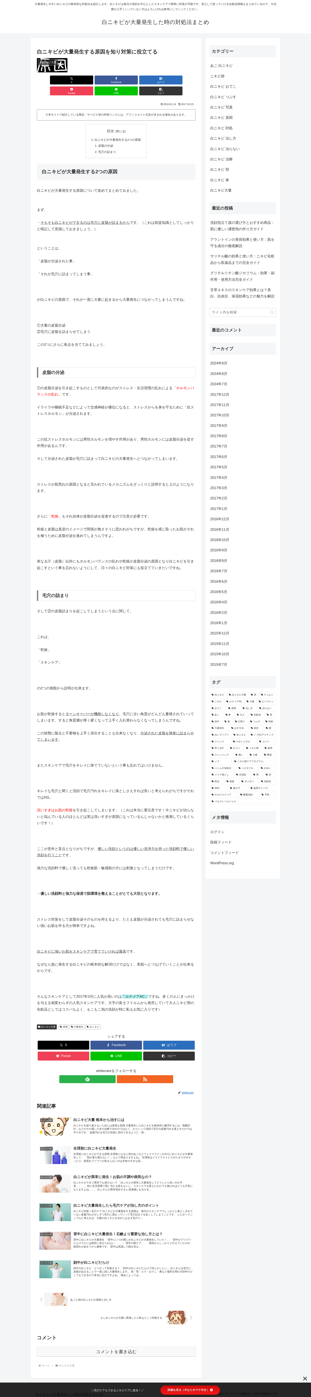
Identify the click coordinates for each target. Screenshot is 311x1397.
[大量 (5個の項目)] (250, 702)
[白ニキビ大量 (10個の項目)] (237, 695)
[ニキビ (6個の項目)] (217, 702)
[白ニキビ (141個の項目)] (218, 695)
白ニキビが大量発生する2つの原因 (118, 129)
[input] (242, 312)
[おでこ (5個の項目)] (218, 708)
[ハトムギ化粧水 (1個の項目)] (223, 768)
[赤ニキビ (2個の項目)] (240, 735)
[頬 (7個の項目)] (253, 695)
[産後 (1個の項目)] (232, 782)
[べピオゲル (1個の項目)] (247, 768)
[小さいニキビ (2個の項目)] (244, 742)
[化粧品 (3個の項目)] (256, 715)
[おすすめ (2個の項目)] (238, 728)
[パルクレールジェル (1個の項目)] (243, 802)
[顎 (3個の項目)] (270, 715)
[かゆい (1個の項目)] (267, 768)
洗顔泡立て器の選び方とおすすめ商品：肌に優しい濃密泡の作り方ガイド (242, 226)
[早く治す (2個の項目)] (218, 748)
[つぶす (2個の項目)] (255, 722)
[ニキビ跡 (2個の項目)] (253, 748)
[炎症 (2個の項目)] (256, 728)
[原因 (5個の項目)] (233, 708)
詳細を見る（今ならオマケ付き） (190, 1390)
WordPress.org (222, 863)
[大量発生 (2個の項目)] (219, 728)
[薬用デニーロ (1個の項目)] (262, 788)
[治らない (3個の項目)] (266, 708)
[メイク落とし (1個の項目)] (221, 775)
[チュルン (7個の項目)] (267, 695)
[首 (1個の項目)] (270, 775)
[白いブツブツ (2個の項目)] (220, 735)
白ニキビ (93, 1017)
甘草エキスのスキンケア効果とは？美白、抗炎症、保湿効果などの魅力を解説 (242, 293)
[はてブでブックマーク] (103, 80)
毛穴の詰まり (106, 142)
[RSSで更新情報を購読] (121, 1069)
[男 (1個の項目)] (257, 775)
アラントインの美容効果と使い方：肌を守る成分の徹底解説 (242, 243)
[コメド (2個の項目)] (266, 742)
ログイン (217, 832)
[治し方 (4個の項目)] (249, 708)
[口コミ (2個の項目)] (236, 748)
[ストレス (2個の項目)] (220, 742)
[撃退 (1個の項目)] (269, 755)
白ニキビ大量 (47, 1017)
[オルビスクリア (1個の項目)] (224, 795)
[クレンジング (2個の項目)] (221, 755)
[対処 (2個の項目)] (270, 722)
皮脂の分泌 (105, 135)
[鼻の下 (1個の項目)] (238, 788)
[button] (183, 80)
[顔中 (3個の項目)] (216, 722)
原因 (64, 1017)
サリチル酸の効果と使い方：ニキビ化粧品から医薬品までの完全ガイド (242, 259)
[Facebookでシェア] (76, 80)
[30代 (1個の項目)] (218, 788)
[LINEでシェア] (156, 80)
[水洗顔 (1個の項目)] (242, 775)
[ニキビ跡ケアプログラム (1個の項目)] (254, 762)
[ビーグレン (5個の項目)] (266, 702)
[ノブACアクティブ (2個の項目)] (262, 735)
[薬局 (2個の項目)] (269, 748)
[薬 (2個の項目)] (227, 722)
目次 (110, 120)
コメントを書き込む (116, 1349)
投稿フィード (221, 842)
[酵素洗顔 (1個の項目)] (248, 795)
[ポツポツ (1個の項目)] (249, 782)
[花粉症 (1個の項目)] (267, 782)
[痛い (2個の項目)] (240, 755)
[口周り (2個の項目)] (240, 722)
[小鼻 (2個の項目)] (254, 755)
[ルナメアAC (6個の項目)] (234, 702)
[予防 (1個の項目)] (268, 795)
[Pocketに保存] (129, 80)
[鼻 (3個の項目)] (229, 715)
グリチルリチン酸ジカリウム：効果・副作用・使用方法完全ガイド (242, 276)
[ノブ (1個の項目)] (221, 762)
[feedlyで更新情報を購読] (112, 1069)
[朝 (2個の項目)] (270, 728)
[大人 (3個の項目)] (241, 715)
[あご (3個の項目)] (216, 715)
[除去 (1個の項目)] (217, 782)
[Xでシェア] (49, 80)
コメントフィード (224, 853)
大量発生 (77, 1017)
